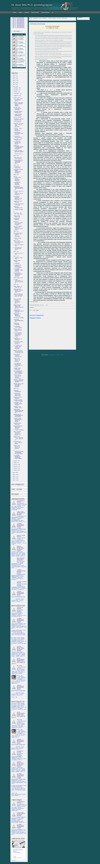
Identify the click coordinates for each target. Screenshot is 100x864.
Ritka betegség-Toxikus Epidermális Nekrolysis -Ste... (17, 301)
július (16, 97)
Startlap (14, 12)
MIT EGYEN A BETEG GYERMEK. (18, 637)
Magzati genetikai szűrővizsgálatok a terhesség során (18, 351)
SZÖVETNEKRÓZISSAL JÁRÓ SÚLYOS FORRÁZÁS (18, 427)
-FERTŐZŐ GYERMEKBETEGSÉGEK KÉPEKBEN (21, 571)
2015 (14, 472)
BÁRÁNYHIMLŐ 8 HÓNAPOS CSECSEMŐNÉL (17, 315)
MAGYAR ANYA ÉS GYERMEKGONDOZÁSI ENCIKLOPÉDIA (18, 415)
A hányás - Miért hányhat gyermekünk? (18, 129)
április (16, 464)
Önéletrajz (27, 12)
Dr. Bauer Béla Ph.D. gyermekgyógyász (31, 4)
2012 (14, 478)
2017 (14, 84)
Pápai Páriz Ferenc (35, 12)
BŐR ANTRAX (19, 665)
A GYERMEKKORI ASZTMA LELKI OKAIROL (17, 143)
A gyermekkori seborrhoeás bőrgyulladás (17, 394)
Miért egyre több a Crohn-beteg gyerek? (18, 100)
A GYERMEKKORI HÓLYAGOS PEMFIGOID (17, 183)
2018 (14, 82)
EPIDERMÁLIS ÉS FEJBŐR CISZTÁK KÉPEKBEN (18, 403)
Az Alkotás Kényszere (45, 12)
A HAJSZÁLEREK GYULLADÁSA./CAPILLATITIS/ (18, 133)
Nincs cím (16, 155)
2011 (14, 480)
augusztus (16, 95)
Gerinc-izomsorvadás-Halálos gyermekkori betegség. (17, 178)
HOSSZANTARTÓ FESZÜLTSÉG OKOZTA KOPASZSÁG (18, 311)
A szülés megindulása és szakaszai (18, 339)
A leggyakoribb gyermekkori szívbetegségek (18, 266)
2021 (14, 77)
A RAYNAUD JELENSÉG (18, 209)
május (15, 462)
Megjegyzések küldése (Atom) (56, 354)
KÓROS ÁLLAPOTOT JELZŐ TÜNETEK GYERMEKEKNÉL (20, 559)
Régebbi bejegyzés (69, 351)
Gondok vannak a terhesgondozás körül (18, 330)
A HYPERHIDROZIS (17, 121)
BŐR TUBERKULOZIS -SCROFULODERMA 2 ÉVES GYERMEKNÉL (18, 372)
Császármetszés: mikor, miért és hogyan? (18, 442)
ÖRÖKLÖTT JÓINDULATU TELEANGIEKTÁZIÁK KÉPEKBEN (18, 381)
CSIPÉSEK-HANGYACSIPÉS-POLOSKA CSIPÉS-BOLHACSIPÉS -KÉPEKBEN (20, 548)
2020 (14, 78)
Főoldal (51, 351)
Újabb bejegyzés (34, 351)
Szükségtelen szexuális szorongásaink (17, 355)
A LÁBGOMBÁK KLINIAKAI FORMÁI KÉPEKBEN (18, 270)
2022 (14, 75)
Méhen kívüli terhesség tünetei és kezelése (18, 242)
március (16, 466)
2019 (14, 80)
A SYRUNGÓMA (16, 263)
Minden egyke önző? (18, 277)
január (16, 470)
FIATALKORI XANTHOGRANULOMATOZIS (18, 320)
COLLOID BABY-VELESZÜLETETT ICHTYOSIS (17, 108)
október (16, 91)
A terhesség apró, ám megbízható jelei (18, 248)
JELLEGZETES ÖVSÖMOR (18, 317)
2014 (14, 474)
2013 (14, 476)
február (16, 468)
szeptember (17, 93)
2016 (14, 86)
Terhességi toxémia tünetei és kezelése (18, 342)
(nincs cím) (19, 675)
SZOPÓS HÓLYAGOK (17, 117)
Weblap (20, 12)
